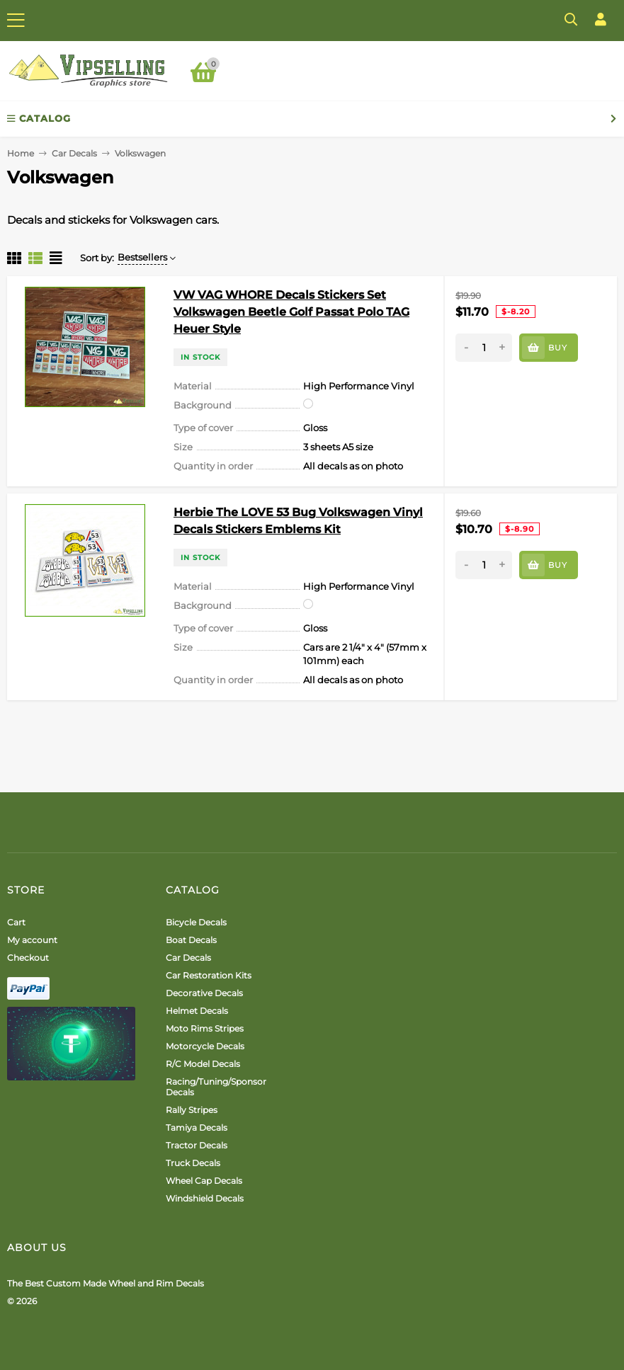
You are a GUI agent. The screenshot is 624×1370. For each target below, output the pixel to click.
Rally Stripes (191, 1109)
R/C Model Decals (203, 1063)
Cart (16, 922)
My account (32, 940)
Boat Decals (191, 940)
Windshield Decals (205, 1198)
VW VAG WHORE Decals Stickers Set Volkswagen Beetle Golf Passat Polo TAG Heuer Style (291, 312)
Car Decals (74, 153)
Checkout (28, 957)
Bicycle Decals (196, 922)
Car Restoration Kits (208, 975)
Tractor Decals (196, 1145)
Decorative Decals (204, 993)
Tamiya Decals (196, 1127)
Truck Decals (193, 1163)
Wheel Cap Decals (204, 1180)
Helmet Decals (197, 1010)
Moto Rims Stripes (205, 1028)
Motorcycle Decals (205, 1046)
